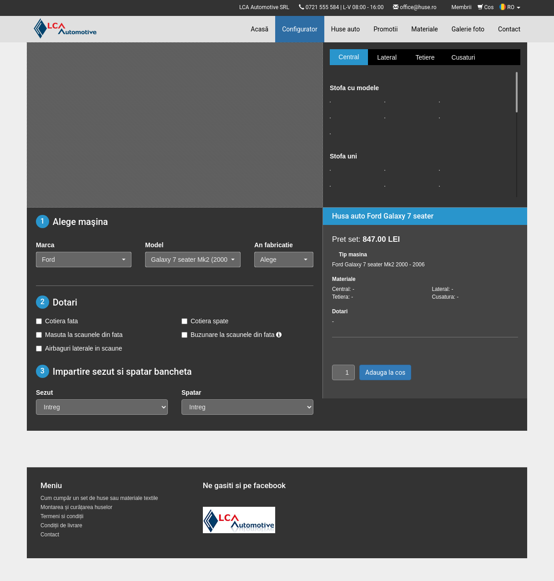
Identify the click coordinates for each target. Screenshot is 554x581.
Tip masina (353, 254)
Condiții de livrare (61, 525)
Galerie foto (468, 29)
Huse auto (345, 29)
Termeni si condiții (62, 516)
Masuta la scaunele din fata (79, 334)
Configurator (299, 29)
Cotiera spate (204, 321)
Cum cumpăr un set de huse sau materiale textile (99, 498)
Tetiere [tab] (424, 57)
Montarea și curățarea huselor (76, 507)
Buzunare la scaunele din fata (231, 334)
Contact (509, 29)
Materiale (424, 29)
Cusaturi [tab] (463, 57)
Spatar (191, 392)
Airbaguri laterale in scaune (79, 348)
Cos (486, 7)
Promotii (385, 29)
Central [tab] (348, 57)
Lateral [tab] (387, 57)
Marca (45, 245)
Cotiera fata (57, 321)
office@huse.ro (418, 7)
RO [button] (509, 7)
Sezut (44, 392)
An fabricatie (273, 245)
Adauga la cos (385, 372)
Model (154, 245)
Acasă (259, 29)
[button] (83, 259)
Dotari (340, 311)
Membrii (462, 7)
